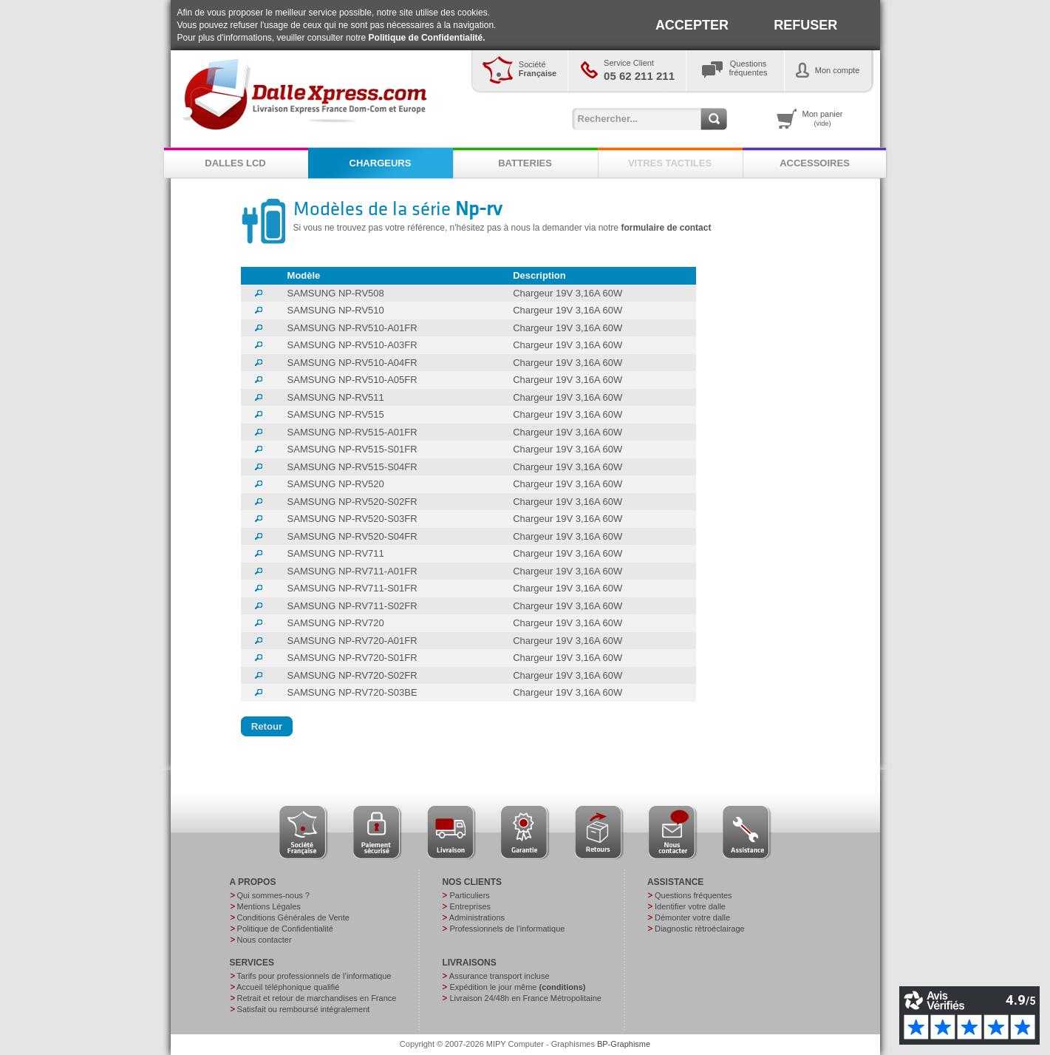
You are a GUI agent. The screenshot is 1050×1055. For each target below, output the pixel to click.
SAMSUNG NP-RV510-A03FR (352, 344)
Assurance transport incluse (499, 975)
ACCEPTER (692, 25)
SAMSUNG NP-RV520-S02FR (352, 501)
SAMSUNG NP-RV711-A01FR (352, 571)
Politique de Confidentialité (285, 928)
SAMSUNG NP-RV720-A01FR (352, 640)
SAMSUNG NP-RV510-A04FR (352, 362)
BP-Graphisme (623, 1043)
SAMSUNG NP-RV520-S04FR (352, 536)
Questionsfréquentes (748, 68)
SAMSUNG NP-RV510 (335, 310)
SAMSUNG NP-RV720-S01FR (352, 657)
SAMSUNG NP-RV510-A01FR (352, 327)
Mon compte (837, 70)
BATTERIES (525, 163)
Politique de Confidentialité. (427, 38)
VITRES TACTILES (670, 163)
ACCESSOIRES (815, 163)
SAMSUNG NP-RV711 (335, 553)
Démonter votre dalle (692, 917)
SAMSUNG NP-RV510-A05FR (352, 379)
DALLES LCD (235, 163)
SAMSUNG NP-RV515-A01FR (352, 432)
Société (537, 69)
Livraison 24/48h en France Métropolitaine (525, 998)
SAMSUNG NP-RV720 (335, 622)
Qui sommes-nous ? (273, 895)
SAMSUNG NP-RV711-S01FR (352, 588)
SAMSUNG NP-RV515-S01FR (352, 449)
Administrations (477, 917)
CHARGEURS (381, 163)
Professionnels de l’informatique (507, 928)
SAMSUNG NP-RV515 (335, 414)
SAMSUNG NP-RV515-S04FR (352, 466)
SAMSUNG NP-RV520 (335, 483)
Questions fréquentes (693, 895)
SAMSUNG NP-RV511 (335, 397)
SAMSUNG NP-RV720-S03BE (352, 692)
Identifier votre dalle (690, 906)
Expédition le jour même (517, 987)
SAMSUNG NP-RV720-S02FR (352, 675)
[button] (267, 726)
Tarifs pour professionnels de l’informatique (313, 975)
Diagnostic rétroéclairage (700, 928)
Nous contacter (264, 939)
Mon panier (822, 118)
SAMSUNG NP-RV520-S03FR (352, 518)
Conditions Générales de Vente (293, 917)
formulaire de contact (666, 228)
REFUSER (805, 25)
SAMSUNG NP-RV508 (335, 293)
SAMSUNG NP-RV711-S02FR (352, 605)
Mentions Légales (269, 906)
